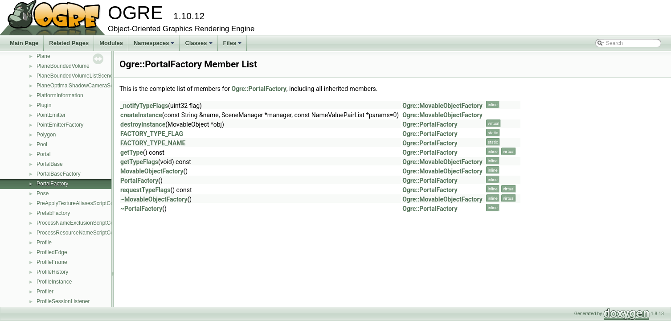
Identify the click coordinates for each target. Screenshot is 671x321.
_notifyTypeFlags (144, 105)
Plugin (44, 105)
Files (233, 45)
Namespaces (155, 45)
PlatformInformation (60, 95)
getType (131, 152)
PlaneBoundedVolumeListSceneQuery (82, 76)
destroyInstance (142, 124)
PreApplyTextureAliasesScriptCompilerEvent (89, 203)
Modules (111, 43)
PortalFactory (52, 184)
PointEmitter (51, 115)
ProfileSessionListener (63, 301)
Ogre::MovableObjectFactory (442, 105)
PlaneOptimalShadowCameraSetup (79, 85)
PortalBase (50, 164)
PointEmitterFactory (60, 125)
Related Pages (69, 43)
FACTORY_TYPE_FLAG (151, 133)
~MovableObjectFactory (154, 199)
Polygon (46, 135)
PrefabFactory (53, 213)
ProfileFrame (52, 262)
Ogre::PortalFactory (258, 88)
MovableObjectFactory (151, 171)
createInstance (141, 115)
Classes (199, 45)
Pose (43, 193)
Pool (42, 144)
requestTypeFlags (145, 189)
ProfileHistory (52, 272)
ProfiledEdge (52, 252)
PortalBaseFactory (59, 174)
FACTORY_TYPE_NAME (152, 143)
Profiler (45, 291)
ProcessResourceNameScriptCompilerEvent (89, 233)
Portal (43, 154)
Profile (44, 242)
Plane (43, 56)
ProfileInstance (54, 282)
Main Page (24, 43)
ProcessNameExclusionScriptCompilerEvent (89, 223)
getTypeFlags (139, 161)
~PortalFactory (141, 208)
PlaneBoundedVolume (63, 66)
